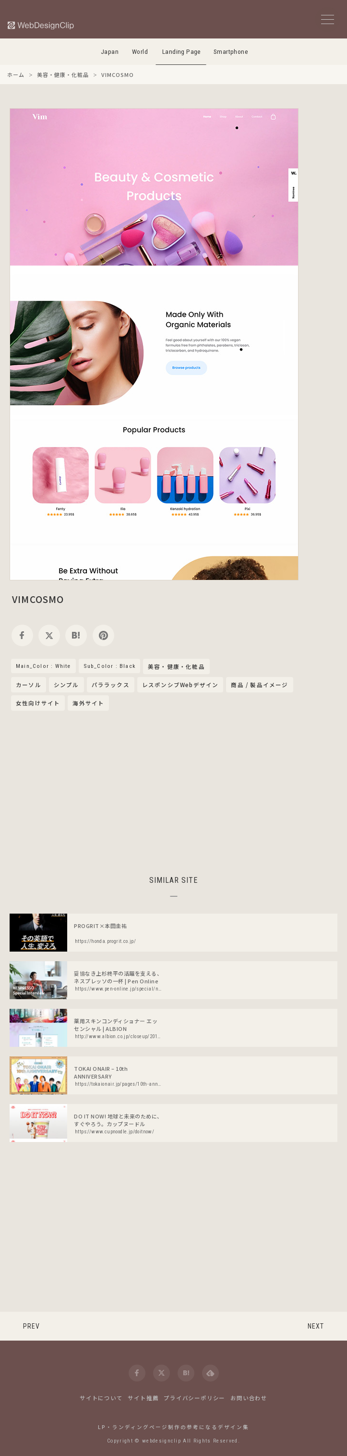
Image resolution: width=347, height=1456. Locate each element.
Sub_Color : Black (109, 666)
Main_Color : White (43, 666)
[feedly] (210, 1373)
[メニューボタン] (327, 19)
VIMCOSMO (38, 598)
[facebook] (22, 635)
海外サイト (88, 703)
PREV (31, 1326)
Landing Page (181, 51)
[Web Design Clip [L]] (41, 25)
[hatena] (76, 635)
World (140, 51)
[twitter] (49, 635)
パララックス (111, 685)
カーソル (28, 685)
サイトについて (101, 1398)
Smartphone (231, 51)
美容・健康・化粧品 (176, 667)
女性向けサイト (38, 703)
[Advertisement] (174, 791)
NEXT (316, 1326)
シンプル (66, 685)
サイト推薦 (143, 1398)
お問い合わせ (248, 1398)
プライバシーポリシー (194, 1398)
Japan (110, 51)
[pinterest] (103, 635)
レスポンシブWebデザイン (180, 685)
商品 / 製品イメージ (259, 685)
